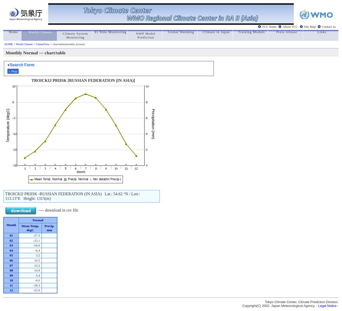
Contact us (329, 26)
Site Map (310, 26)
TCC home (269, 26)
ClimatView (42, 44)
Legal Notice (327, 306)
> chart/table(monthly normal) (67, 44)
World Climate (24, 44)
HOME (9, 44)
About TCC (290, 26)
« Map (13, 71)
